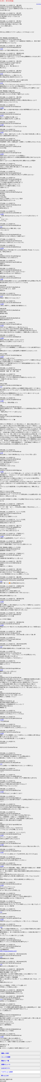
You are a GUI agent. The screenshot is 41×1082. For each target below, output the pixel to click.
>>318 (2, 733)
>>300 (2, 625)
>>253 (2, 154)
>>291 (2, 471)
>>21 (1, 49)
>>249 (2, 338)
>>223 (2, 356)
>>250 (2, 214)
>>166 (2, 125)
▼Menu (39, 4)
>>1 (1, 226)
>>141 (2, 115)
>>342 (2, 919)
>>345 (2, 1036)
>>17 (1, 296)
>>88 (1, 279)
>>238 (2, 304)
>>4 (1, 581)
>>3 (1, 957)
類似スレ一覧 (5, 1060)
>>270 (2, 248)
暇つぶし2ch (5, 1075)
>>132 (2, 108)
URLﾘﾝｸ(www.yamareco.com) (8, 951)
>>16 (1, 453)
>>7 (1, 386)
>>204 (2, 601)
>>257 (2, 132)
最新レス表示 (5, 1053)
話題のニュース (5, 1064)
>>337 (2, 852)
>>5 (1, 964)
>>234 (2, 719)
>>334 (2, 866)
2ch (37, 4)
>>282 (2, 401)
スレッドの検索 (5, 1057)
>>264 (2, 536)
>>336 (2, 844)
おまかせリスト (5, 1068)
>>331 (2, 835)
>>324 (2, 791)
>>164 (2, 325)
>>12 (1, 73)
